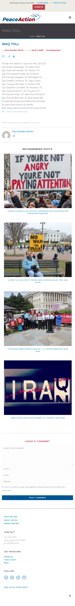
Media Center (11, 523)
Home (32, 36)
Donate (38, 7)
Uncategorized (53, 50)
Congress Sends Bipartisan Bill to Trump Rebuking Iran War (38, 350)
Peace (19, 122)
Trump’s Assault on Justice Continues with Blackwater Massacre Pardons (37, 212)
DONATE (8, 557)
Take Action (59, 3)
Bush (4, 122)
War (37, 122)
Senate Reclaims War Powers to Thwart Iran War (38, 418)
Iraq (14, 122)
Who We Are (10, 517)
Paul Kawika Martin (14, 50)
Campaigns (42, 3)
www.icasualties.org (16, 111)
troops (33, 122)
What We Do (11, 520)
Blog (6, 563)
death (9, 122)
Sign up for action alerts (16, 587)
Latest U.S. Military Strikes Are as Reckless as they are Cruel (38, 281)
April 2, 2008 (37, 50)
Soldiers (26, 122)
